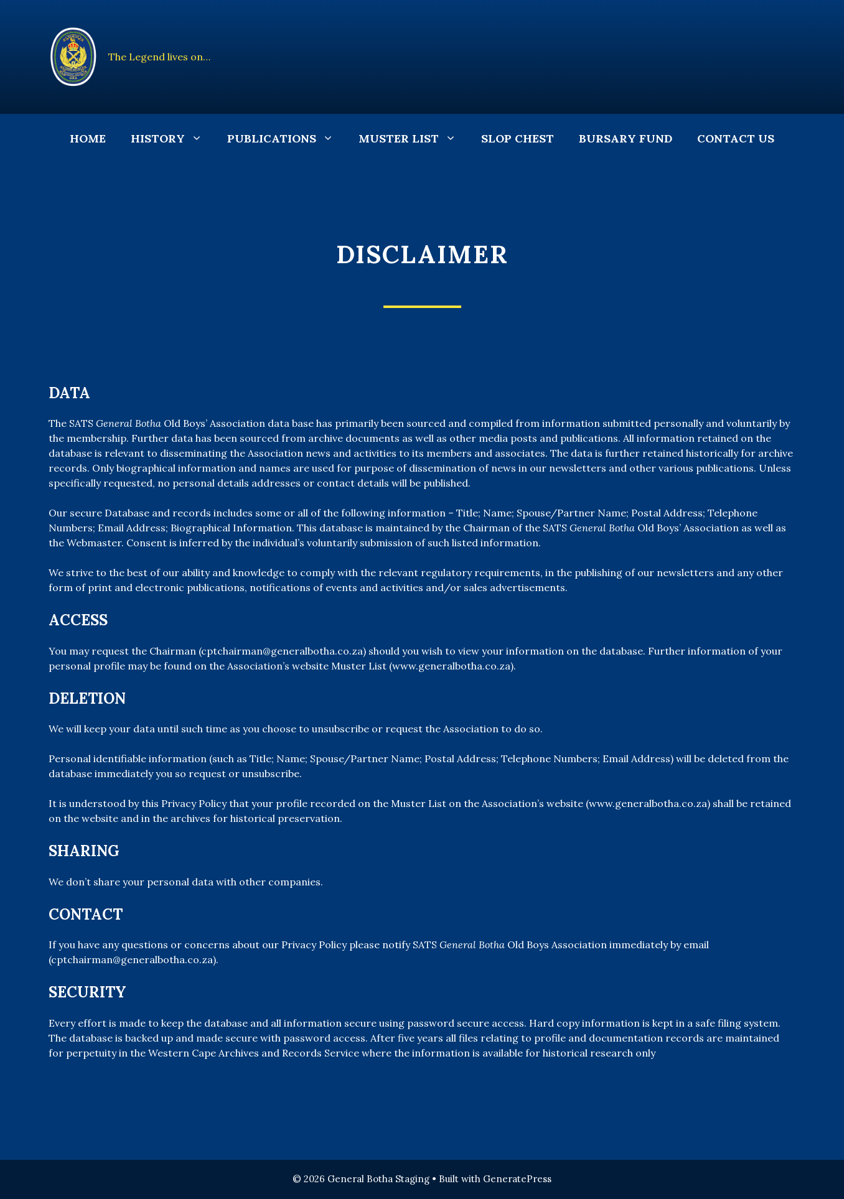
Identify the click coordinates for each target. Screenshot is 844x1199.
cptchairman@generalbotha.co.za (282, 651)
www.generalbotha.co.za (451, 666)
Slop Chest (517, 138)
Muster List (414, 139)
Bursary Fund (625, 138)
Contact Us (735, 138)
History (173, 139)
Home (88, 138)
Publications (286, 139)
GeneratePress (517, 1179)
